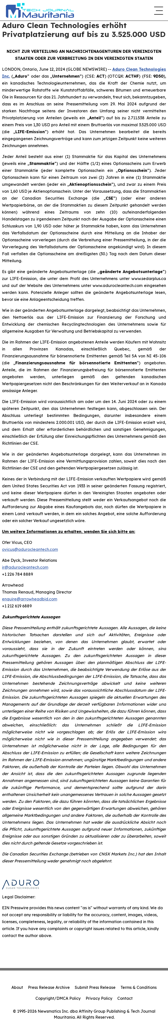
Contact (125, 998)
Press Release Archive (49, 987)
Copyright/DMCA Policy (58, 998)
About (17, 987)
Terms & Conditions (138, 987)
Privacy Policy (99, 998)
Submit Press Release (95, 987)
